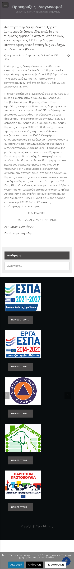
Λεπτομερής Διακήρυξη (19, 226)
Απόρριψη (34, 564)
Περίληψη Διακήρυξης (18, 233)
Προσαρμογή (55, 564)
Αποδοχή (16, 564)
